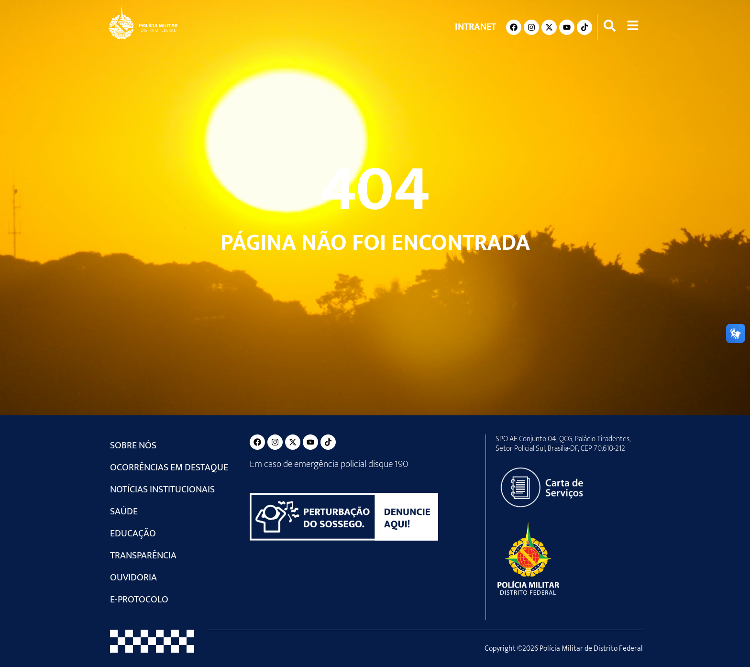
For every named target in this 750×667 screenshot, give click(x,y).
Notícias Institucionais (162, 489)
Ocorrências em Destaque (169, 467)
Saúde (124, 511)
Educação (133, 533)
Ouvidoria (133, 577)
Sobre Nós (133, 445)
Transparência (143, 555)
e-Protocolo (139, 599)
